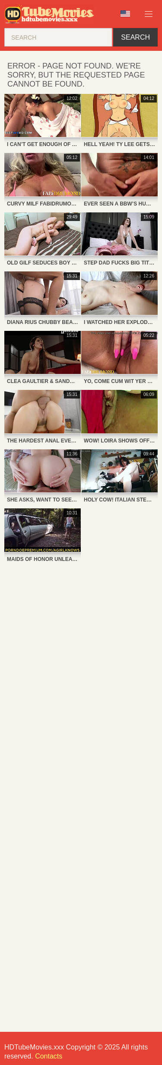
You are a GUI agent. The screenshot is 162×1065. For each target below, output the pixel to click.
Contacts (48, 1056)
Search (135, 37)
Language (125, 13)
